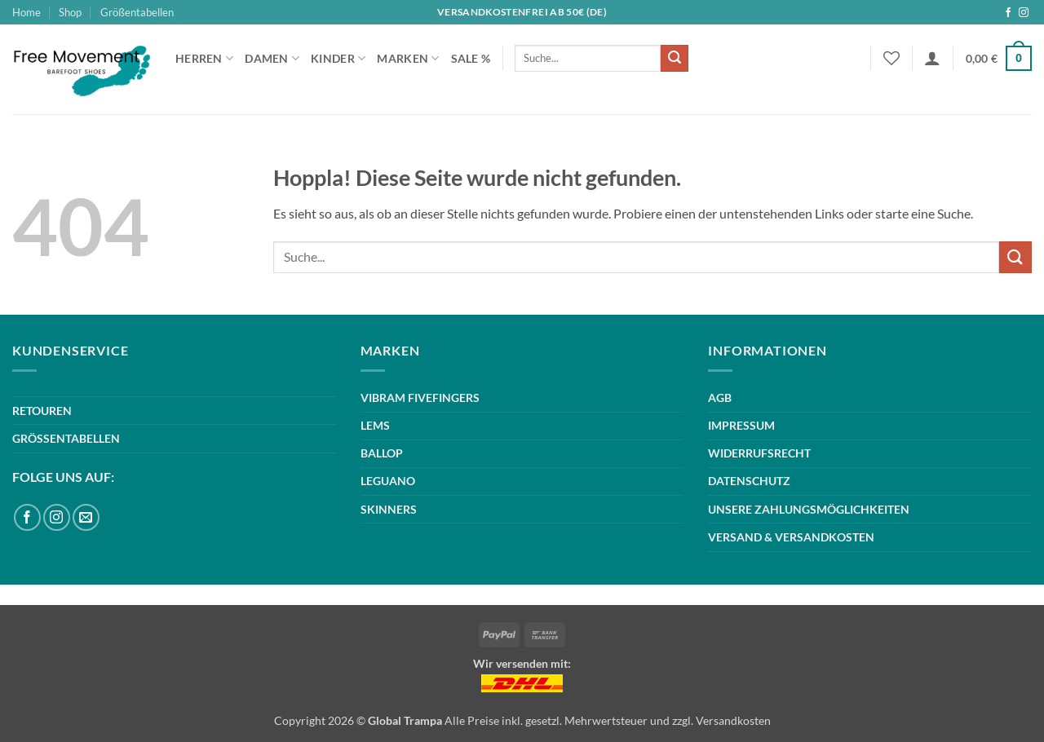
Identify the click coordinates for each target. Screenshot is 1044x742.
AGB (720, 397)
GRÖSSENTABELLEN (66, 438)
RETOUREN (42, 410)
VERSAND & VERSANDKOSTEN (791, 537)
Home (26, 12)
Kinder (338, 58)
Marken (408, 58)
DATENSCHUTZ (749, 481)
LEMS (375, 425)
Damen (272, 58)
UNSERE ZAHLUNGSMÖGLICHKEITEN (808, 509)
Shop (70, 12)
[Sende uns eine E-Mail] (86, 517)
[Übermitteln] (674, 59)
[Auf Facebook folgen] (1008, 13)
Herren (204, 58)
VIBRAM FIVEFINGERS (420, 397)
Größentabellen (137, 12)
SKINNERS (389, 509)
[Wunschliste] (891, 58)
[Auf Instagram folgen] (1024, 13)
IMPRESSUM (741, 425)
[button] (932, 58)
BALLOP (382, 453)
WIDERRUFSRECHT (759, 453)
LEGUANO (388, 481)
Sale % (471, 58)
